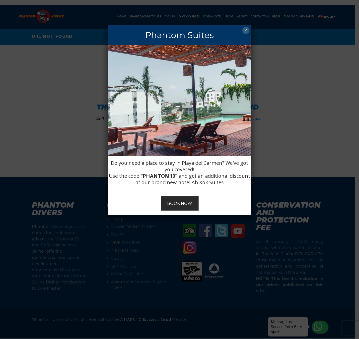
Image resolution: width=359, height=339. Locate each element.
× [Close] (245, 30)
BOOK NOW (179, 203)
